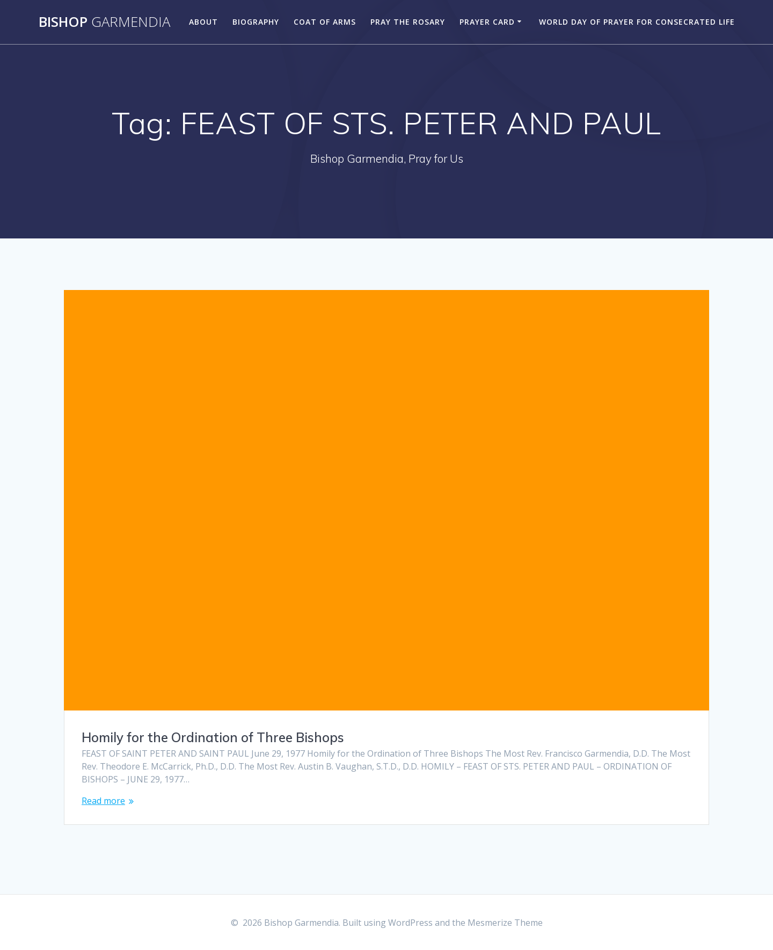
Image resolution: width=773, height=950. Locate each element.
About (203, 22)
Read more (103, 801)
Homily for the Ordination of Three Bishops (213, 737)
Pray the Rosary (407, 22)
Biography (255, 22)
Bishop (104, 22)
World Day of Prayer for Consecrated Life (637, 22)
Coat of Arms (325, 22)
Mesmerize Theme (505, 923)
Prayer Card (487, 22)
